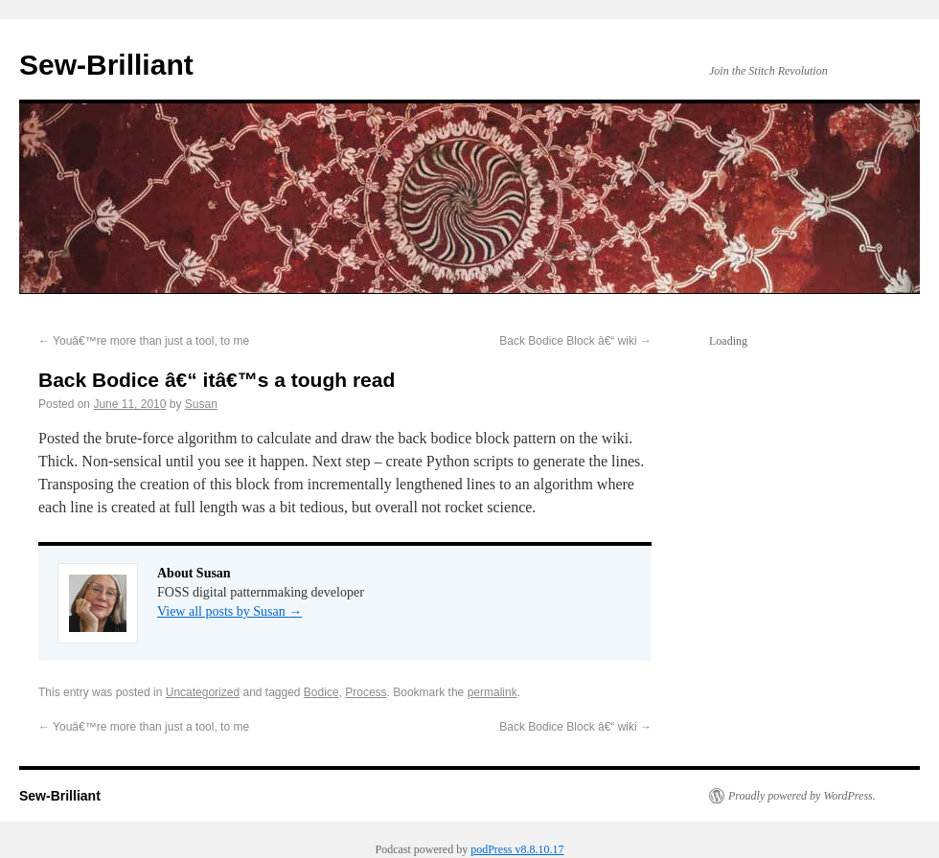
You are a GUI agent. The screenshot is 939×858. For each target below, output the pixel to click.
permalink (492, 692)
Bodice (321, 692)
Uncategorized (203, 692)
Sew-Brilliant (106, 64)
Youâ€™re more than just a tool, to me (143, 341)
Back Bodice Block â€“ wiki (575, 341)
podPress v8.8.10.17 (516, 849)
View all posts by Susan (229, 611)
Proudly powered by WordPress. (802, 795)
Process (365, 692)
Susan (201, 404)
